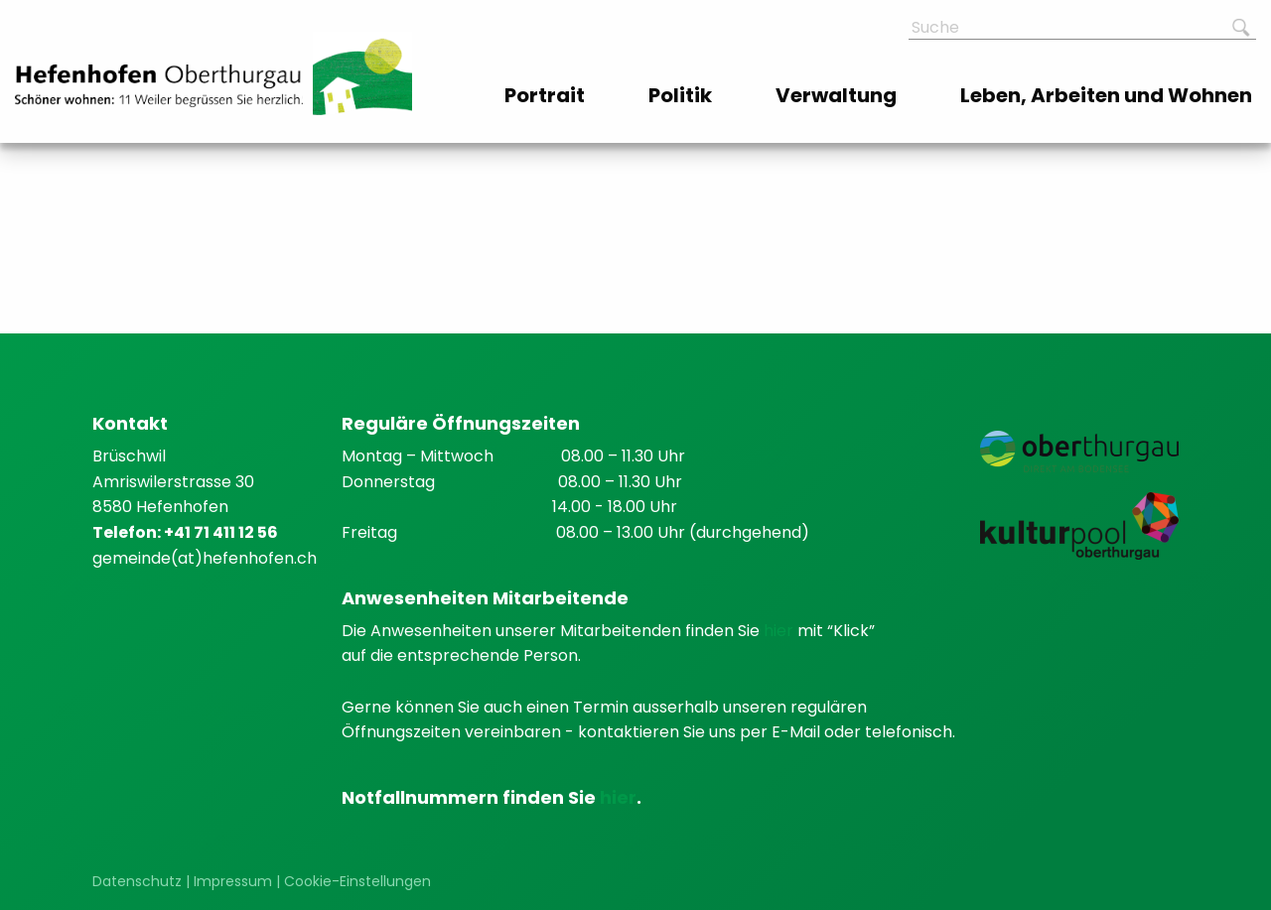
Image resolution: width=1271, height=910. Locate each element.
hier (780, 630)
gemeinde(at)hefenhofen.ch (204, 558)
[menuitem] (546, 95)
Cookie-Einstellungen (357, 881)
